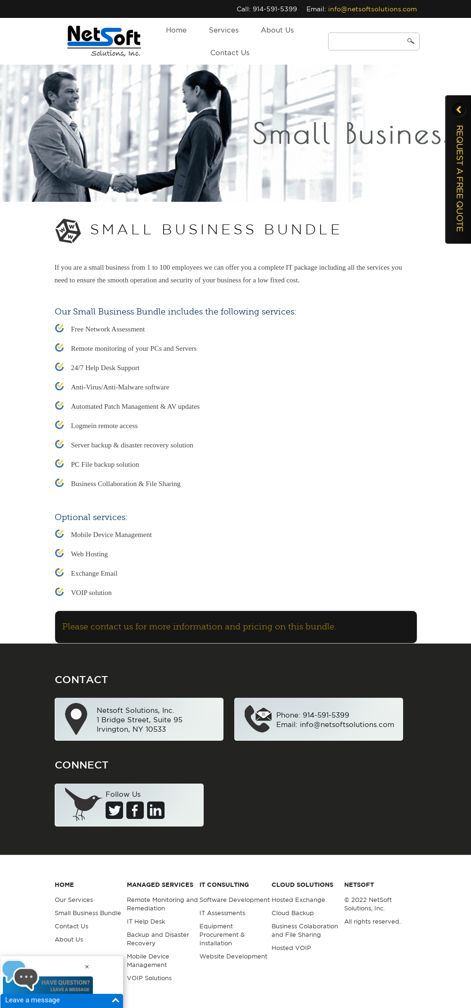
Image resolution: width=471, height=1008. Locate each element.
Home (176, 30)
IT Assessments (222, 913)
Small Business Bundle (88, 913)
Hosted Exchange (298, 899)
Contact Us (229, 53)
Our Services (74, 899)
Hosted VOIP (291, 947)
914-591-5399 (275, 9)
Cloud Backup (293, 913)
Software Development (234, 899)
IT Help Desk (146, 921)
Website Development (233, 956)
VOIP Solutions (149, 978)
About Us (277, 30)
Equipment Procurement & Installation (222, 935)
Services (224, 30)
